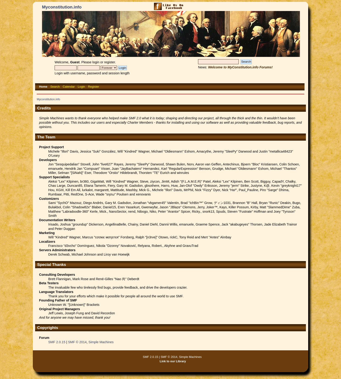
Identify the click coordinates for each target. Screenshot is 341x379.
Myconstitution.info (61, 7)
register (109, 62)
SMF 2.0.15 (56, 342)
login (95, 62)
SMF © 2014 (77, 342)
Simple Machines (101, 342)
